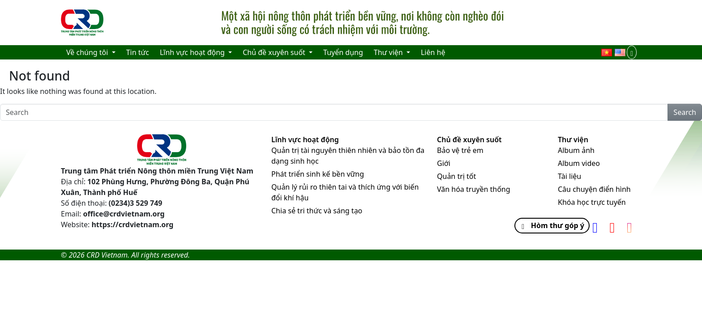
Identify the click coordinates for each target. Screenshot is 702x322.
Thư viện (573, 139)
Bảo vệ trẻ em (460, 150)
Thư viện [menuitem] (389, 52)
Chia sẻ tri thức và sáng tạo (316, 211)
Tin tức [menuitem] (137, 52)
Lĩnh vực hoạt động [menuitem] (193, 52)
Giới (443, 163)
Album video (579, 163)
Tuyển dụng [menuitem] (343, 52)
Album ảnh (576, 150)
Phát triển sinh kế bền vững (317, 174)
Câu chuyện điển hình (594, 189)
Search (684, 112)
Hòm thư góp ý (549, 225)
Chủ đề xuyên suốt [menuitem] (275, 52)
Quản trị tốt (456, 176)
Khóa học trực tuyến (592, 202)
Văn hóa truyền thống (473, 189)
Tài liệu (569, 176)
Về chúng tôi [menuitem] (88, 52)
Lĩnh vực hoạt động (305, 139)
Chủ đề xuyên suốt (469, 139)
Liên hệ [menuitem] (433, 52)
